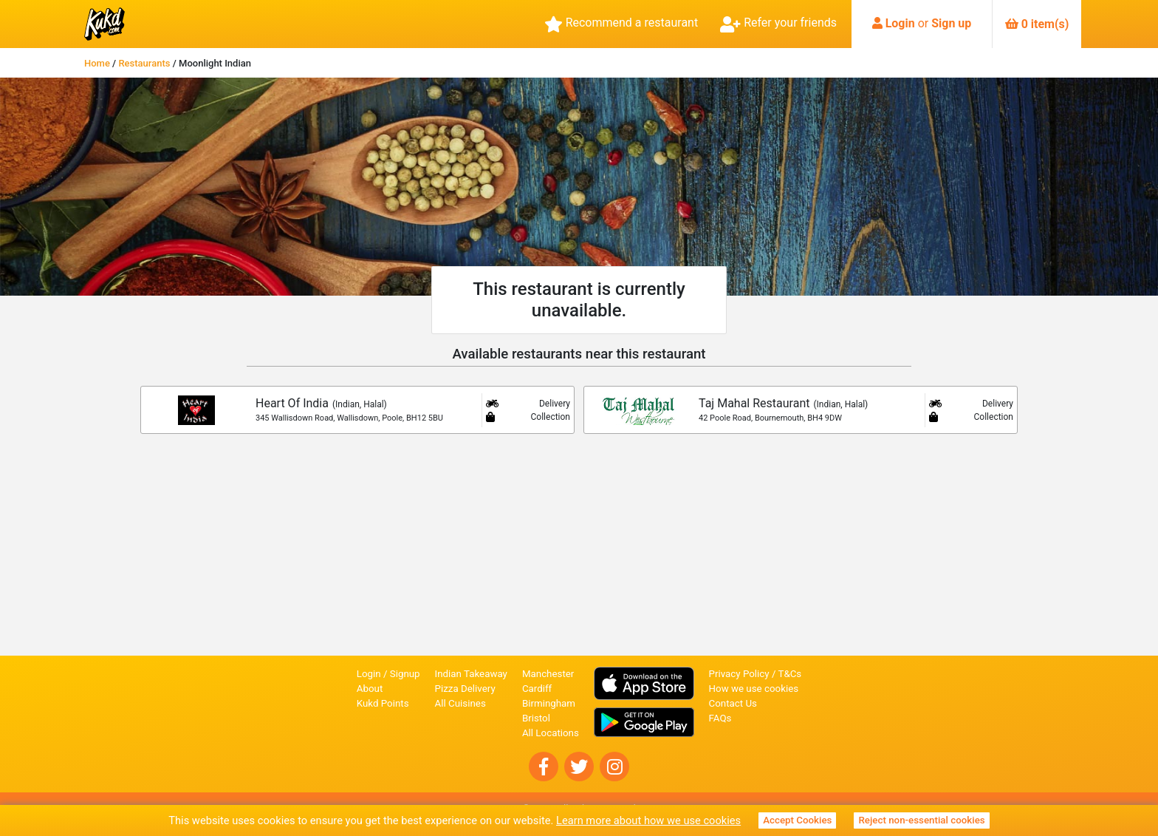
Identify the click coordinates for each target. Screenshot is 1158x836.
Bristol (536, 718)
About (370, 688)
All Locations (550, 732)
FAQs (720, 718)
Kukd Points (383, 703)
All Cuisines (460, 703)
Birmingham (548, 703)
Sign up (951, 23)
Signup (405, 673)
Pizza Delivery (465, 688)
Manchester (548, 673)
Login (900, 23)
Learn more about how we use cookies (648, 820)
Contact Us (733, 703)
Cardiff (537, 688)
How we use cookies (754, 688)
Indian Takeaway (471, 673)
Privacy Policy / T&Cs (755, 673)
